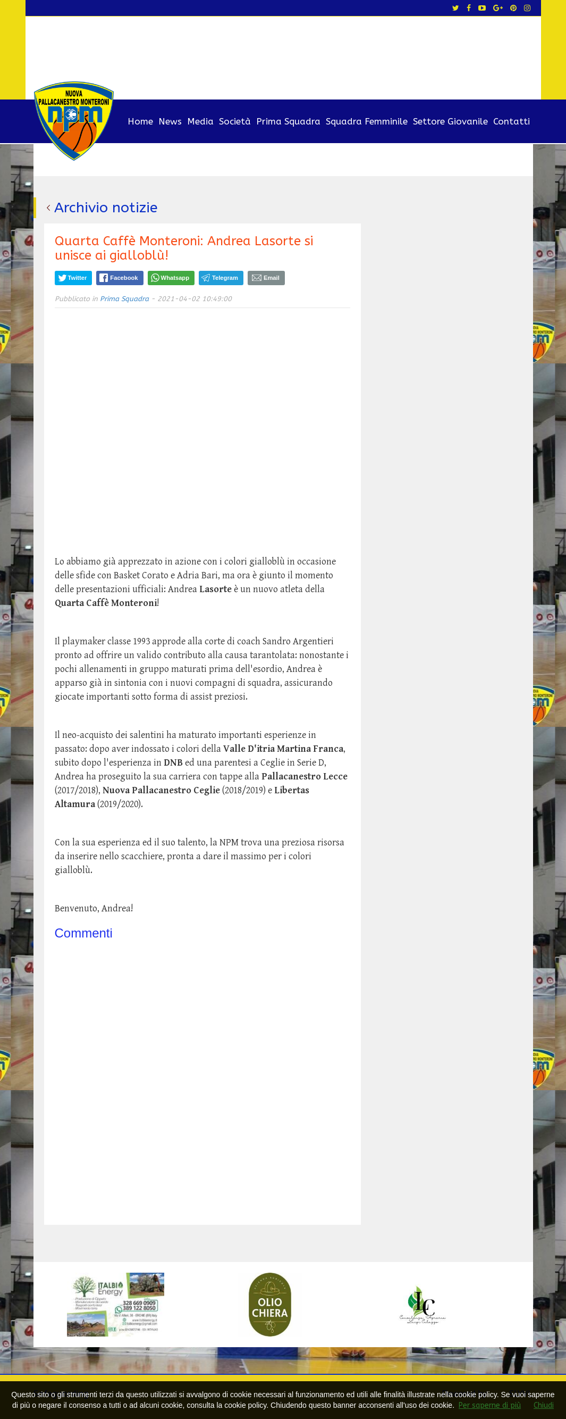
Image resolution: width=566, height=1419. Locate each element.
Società (235, 121)
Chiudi (544, 1405)
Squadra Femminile (367, 121)
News (170, 121)
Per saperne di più (490, 1405)
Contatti (511, 121)
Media (200, 121)
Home (140, 121)
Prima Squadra (288, 121)
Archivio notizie (106, 207)
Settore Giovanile (450, 121)
